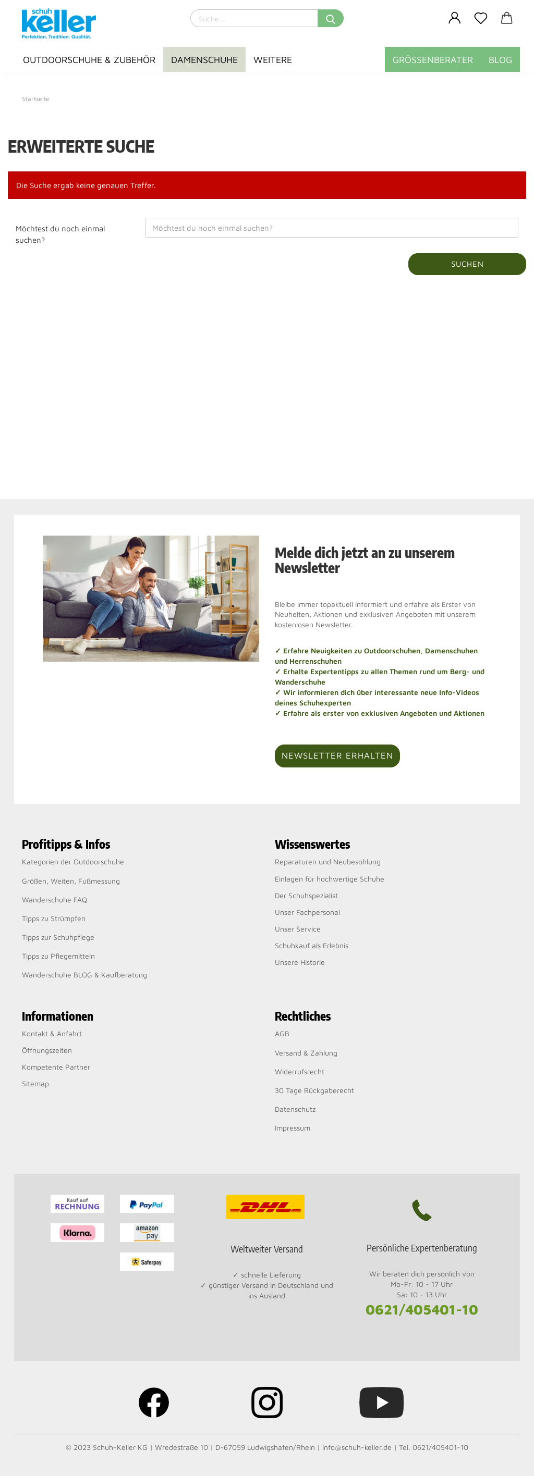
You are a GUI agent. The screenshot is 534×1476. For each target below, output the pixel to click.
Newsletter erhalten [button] (337, 755)
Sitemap (35, 1083)
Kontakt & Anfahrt (52, 1033)
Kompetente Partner (56, 1066)
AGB (282, 1033)
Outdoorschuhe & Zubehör (89, 59)
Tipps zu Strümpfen (54, 918)
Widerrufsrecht (299, 1071)
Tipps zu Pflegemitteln (58, 955)
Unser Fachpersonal (307, 912)
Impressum (292, 1127)
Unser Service (298, 928)
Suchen (467, 263)
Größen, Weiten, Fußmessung (71, 880)
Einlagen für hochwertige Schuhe (329, 878)
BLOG (500, 59)
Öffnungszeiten (47, 1050)
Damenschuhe (204, 59)
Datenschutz (295, 1109)
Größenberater (433, 59)
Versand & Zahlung (306, 1052)
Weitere (272, 59)
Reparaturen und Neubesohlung (328, 861)
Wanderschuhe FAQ (54, 899)
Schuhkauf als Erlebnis (311, 945)
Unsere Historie (300, 962)
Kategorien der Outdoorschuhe (73, 861)
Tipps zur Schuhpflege (58, 937)
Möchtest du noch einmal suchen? (60, 234)
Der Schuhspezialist (306, 895)
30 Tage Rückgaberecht (314, 1090)
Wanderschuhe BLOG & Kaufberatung (84, 974)
